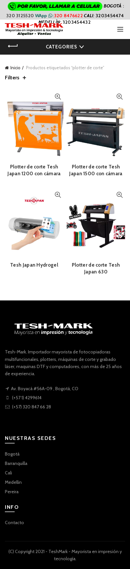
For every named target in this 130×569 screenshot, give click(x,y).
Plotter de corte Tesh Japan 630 (96, 268)
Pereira (12, 492)
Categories (61, 47)
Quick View (57, 96)
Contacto (14, 522)
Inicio (15, 67)
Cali (8, 473)
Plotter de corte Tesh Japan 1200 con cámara (33, 170)
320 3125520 (20, 16)
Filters (12, 77)
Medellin (13, 482)
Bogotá (12, 454)
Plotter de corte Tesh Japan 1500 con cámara (95, 170)
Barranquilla (16, 463)
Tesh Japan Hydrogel (34, 265)
